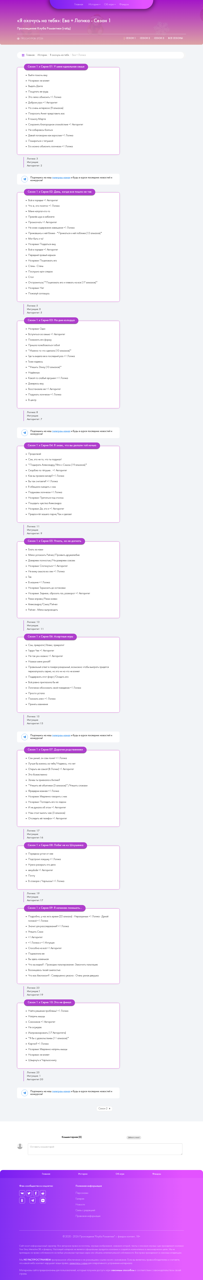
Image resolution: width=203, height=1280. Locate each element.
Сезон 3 (159, 38)
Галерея (80, 1199)
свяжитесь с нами (78, 1263)
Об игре (109, 4)
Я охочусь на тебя (59, 55)
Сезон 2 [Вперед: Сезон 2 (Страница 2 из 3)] (104, 1108)
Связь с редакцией (85, 1210)
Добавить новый (133, 1137)
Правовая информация (88, 1216)
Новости (80, 1204)
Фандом (124, 4)
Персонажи (82, 1193)
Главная (78, 4)
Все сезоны (175, 38)
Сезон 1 (131, 38)
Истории (94, 4)
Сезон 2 (145, 38)
